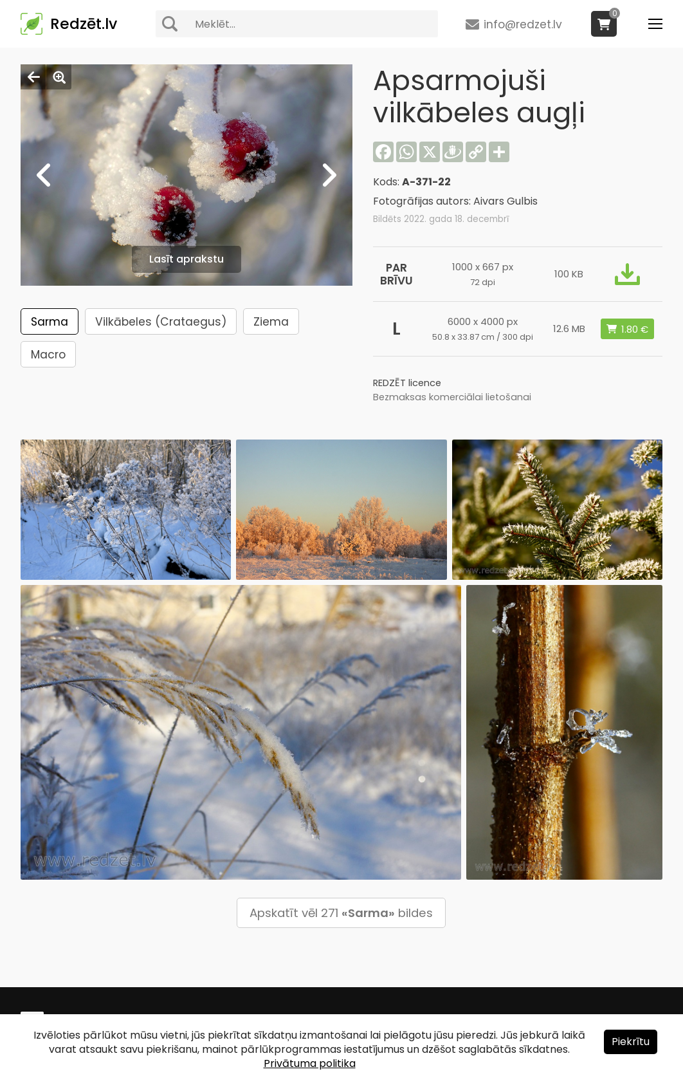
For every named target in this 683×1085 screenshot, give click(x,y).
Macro (48, 354)
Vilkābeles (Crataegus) (160, 321)
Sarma (49, 321)
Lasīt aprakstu (186, 259)
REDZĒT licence (407, 382)
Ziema (271, 321)
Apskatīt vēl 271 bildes (341, 913)
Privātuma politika (310, 1063)
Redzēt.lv (83, 24)
